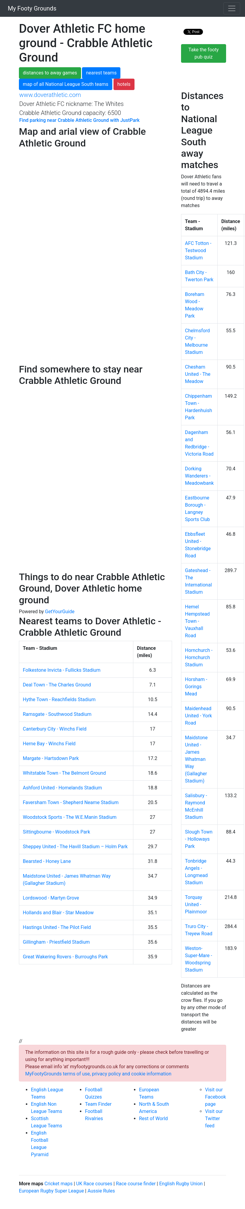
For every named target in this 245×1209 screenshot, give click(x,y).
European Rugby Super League (51, 1191)
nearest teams (101, 73)
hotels (124, 84)
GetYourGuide (59, 611)
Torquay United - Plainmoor (196, 904)
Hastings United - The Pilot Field (57, 927)
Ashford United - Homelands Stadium (62, 788)
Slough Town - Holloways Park (199, 839)
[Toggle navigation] (231, 8)
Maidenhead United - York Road (198, 716)
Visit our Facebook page (215, 1097)
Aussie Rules (101, 1191)
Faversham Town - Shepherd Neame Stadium (71, 802)
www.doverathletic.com (50, 94)
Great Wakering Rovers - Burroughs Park (65, 957)
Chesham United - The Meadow (197, 374)
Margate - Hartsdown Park (51, 758)
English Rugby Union (181, 1183)
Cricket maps (58, 1183)
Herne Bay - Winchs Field (49, 743)
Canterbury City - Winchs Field (54, 729)
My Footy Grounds (30, 8)
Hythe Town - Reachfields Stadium (59, 699)
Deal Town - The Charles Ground (57, 685)
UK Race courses (94, 1183)
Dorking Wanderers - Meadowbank (199, 476)
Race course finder (136, 1183)
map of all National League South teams (65, 84)
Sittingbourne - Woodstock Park (56, 832)
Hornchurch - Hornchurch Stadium (199, 657)
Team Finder (98, 1104)
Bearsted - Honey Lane (47, 861)
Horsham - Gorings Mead (196, 687)
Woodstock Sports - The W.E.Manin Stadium (69, 817)
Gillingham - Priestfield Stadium (56, 942)
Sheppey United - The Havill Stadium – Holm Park (75, 846)
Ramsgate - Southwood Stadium (57, 714)
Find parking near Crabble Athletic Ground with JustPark (79, 120)
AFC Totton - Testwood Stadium (198, 250)
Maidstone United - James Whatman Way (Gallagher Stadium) (196, 759)
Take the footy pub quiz (204, 53)
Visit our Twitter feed (214, 1118)
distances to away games (50, 73)
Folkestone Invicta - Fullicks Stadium (61, 670)
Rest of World (153, 1118)
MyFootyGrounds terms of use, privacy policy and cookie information (98, 1074)
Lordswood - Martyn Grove (51, 898)
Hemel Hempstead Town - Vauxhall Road (197, 621)
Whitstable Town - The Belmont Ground (64, 773)
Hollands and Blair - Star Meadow (58, 912)
